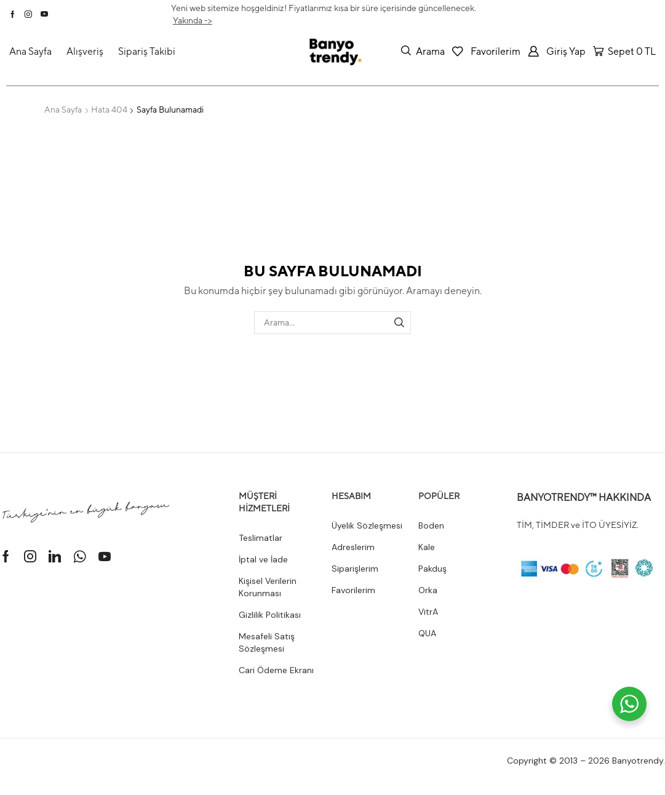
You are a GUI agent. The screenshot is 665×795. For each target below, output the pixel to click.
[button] (423, 51)
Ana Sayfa (63, 109)
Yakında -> (192, 20)
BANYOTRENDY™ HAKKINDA (584, 497)
